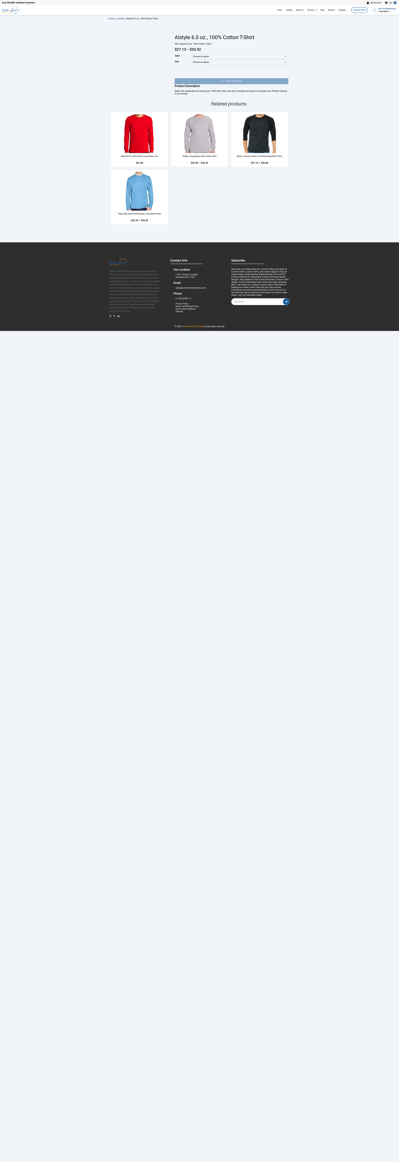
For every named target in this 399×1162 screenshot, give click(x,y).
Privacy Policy (182, 303)
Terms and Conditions (186, 309)
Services (310, 10)
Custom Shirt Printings (192, 326)
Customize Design (231, 81)
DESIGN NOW (359, 10)
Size (177, 61)
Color (177, 56)
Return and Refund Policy (187, 306)
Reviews (331, 10)
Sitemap (179, 311)
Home (279, 10)
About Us (299, 10)
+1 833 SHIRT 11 (183, 298)
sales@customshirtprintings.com (191, 288)
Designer (342, 10)
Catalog (289, 10)
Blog (322, 10)
